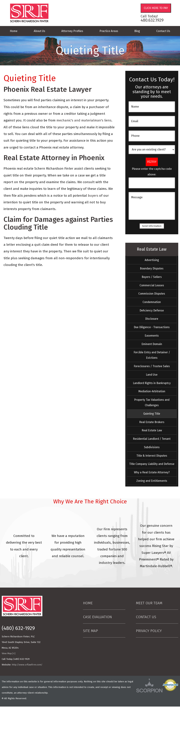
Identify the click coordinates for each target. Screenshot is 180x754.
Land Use (152, 396)
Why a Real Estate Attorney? (152, 517)
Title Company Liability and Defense (152, 504)
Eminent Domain (152, 360)
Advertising (152, 261)
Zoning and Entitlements (151, 527)
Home (13, 31)
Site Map (90, 678)
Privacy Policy (149, 678)
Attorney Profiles (72, 31)
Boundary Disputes (152, 271)
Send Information (151, 226)
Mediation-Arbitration (152, 416)
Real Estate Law (151, 249)
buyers (93, 196)
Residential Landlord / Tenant (151, 471)
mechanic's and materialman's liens (83, 120)
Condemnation (152, 311)
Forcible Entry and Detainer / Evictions (151, 373)
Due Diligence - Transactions (152, 340)
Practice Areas (108, 31)
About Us (39, 31)
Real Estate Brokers (151, 452)
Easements (152, 350)
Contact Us (163, 31)
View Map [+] (8, 701)
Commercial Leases (151, 291)
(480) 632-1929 (18, 675)
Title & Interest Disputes (152, 491)
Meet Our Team (149, 650)
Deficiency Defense (152, 321)
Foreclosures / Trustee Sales (152, 386)
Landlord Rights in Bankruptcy (151, 406)
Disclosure (151, 330)
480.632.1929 (152, 20)
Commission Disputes (152, 301)
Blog (137, 31)
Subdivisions (152, 481)
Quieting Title (152, 442)
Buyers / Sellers (152, 281)
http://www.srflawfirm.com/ (27, 712)
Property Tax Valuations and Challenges (152, 429)
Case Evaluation (97, 664)
